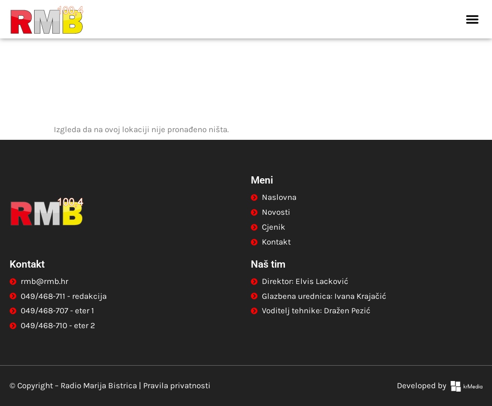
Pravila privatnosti (176, 385)
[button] (472, 19)
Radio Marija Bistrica (99, 385)
